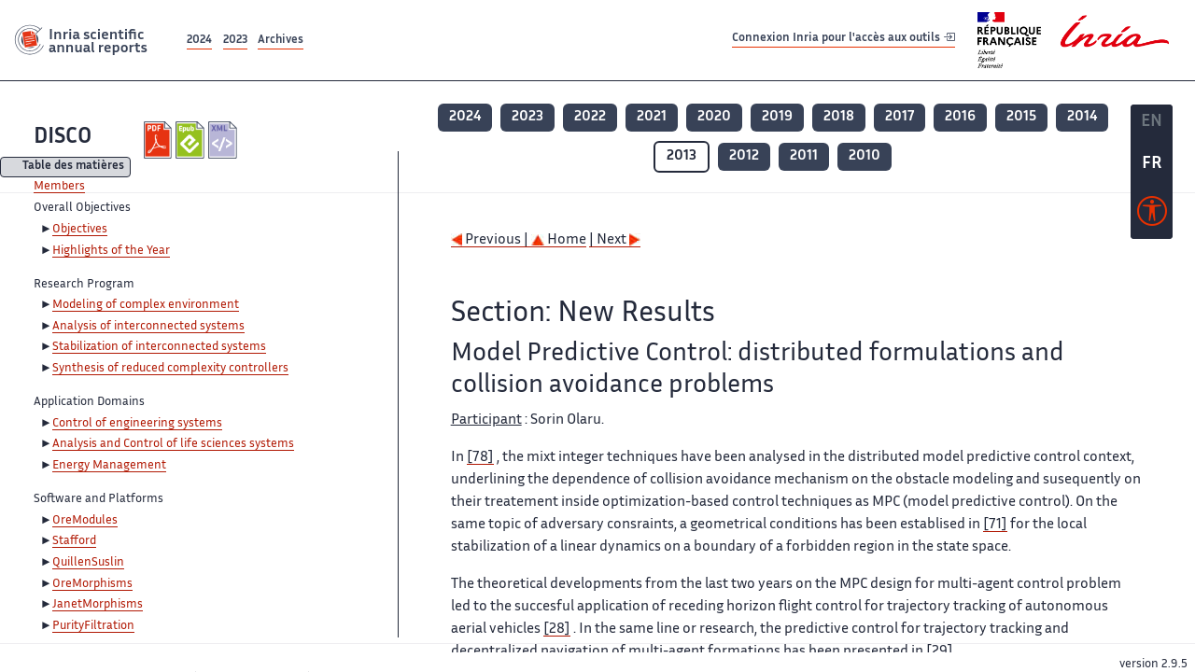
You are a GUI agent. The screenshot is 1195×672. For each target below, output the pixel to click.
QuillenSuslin (88, 562)
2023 (235, 40)
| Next (614, 240)
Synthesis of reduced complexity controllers (170, 368)
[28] (556, 629)
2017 (899, 117)
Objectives (79, 229)
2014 (1082, 117)
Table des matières (73, 167)
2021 (652, 117)
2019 (777, 117)
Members (59, 186)
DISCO (62, 137)
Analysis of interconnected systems (148, 326)
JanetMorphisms (97, 604)
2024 (199, 40)
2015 (1021, 117)
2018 (838, 117)
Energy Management (109, 465)
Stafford (74, 541)
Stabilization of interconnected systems (159, 347)
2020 (714, 117)
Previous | (491, 240)
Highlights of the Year (111, 251)
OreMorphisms (92, 584)
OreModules (85, 520)
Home (558, 240)
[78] (480, 458)
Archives (280, 40)
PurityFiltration (93, 626)
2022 (590, 117)
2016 (960, 117)
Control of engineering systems (137, 423)
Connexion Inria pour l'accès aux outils (843, 40)
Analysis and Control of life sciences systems (173, 444)
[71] (995, 525)
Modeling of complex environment (145, 305)
